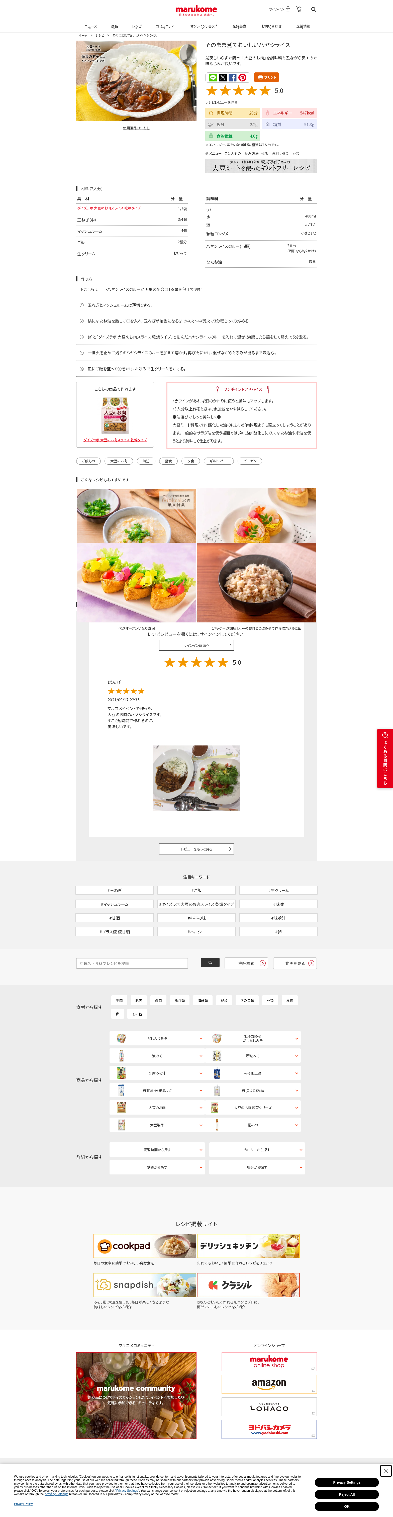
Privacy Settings (347, 1482)
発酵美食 (239, 23)
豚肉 (138, 967)
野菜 (285, 153)
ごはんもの (233, 153)
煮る (264, 153)
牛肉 (119, 967)
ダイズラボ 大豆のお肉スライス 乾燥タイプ (113, 209)
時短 (146, 460)
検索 (313, 9)
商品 (114, 23)
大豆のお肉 (118, 460)
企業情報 (303, 23)
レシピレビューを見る (221, 101)
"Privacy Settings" (127, 1490)
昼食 (168, 460)
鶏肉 (158, 967)
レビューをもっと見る (197, 790)
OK (347, 1506)
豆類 (296, 153)
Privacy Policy (23, 1504)
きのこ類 (247, 967)
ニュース (90, 23)
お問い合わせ (270, 23)
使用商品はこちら (136, 127)
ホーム (83, 35)
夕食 (190, 460)
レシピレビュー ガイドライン (299, 546)
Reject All (347, 1494)
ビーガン (249, 460)
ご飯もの (88, 460)
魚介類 (179, 967)
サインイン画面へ (197, 586)
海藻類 (203, 967)
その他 (137, 981)
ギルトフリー (219, 460)
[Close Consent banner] (385, 1470)
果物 (289, 967)
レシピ (136, 23)
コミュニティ (164, 23)
